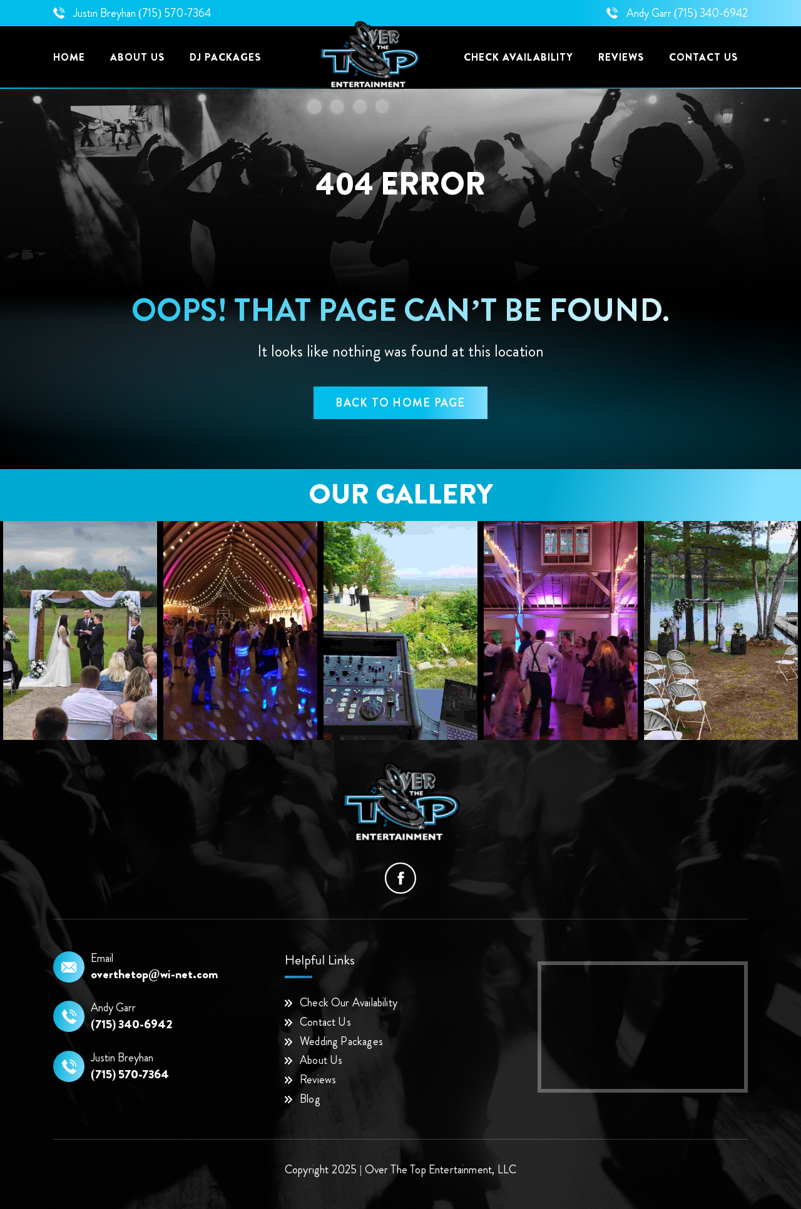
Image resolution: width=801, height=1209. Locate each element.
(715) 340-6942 (711, 13)
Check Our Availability (348, 1002)
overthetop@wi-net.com (154, 974)
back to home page (400, 403)
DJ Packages (225, 57)
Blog (310, 1099)
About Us (137, 57)
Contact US (703, 57)
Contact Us (325, 1022)
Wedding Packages (341, 1041)
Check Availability (518, 57)
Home (69, 57)
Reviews (621, 57)
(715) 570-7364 (174, 13)
